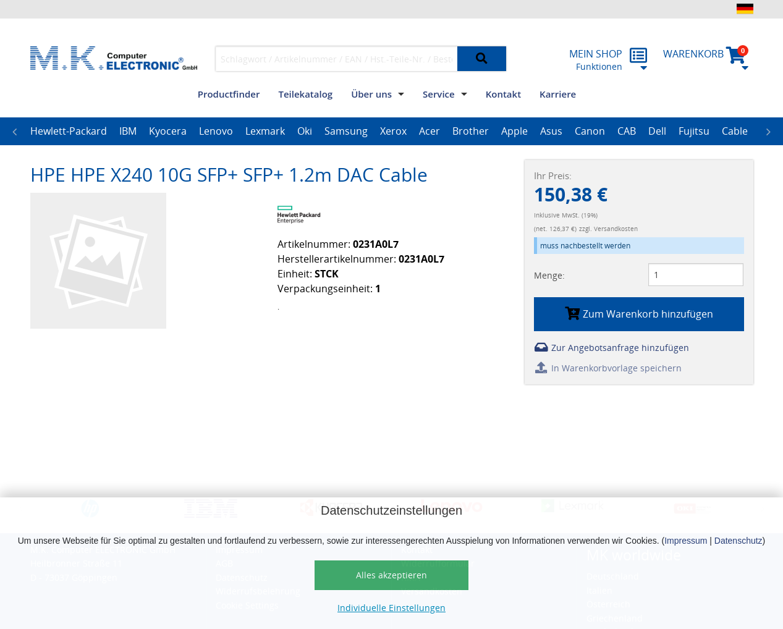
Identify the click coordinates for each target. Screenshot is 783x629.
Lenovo (216, 131)
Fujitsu (694, 131)
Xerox (393, 131)
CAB (626, 131)
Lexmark (265, 131)
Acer (429, 131)
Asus (551, 131)
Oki (304, 131)
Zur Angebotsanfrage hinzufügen (611, 347)
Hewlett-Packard (68, 131)
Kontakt (503, 94)
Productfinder (229, 94)
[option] (68, 131)
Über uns (371, 94)
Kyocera (168, 131)
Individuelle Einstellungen (391, 608)
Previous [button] (15, 131)
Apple (514, 131)
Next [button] (769, 131)
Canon (590, 131)
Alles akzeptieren (391, 575)
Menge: (549, 275)
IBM (128, 131)
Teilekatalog (305, 94)
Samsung (346, 131)
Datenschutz (738, 541)
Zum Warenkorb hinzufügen (639, 314)
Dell (657, 131)
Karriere (558, 94)
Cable (735, 131)
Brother (470, 131)
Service (439, 94)
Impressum (685, 541)
